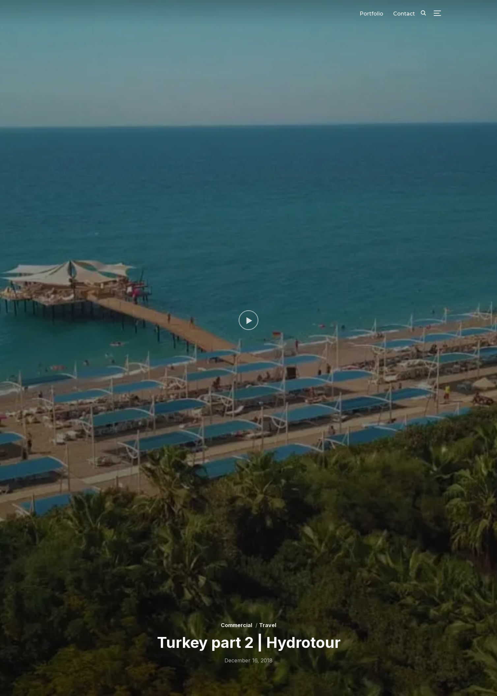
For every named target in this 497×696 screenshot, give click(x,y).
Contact (404, 14)
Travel (267, 625)
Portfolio (371, 14)
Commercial (236, 625)
